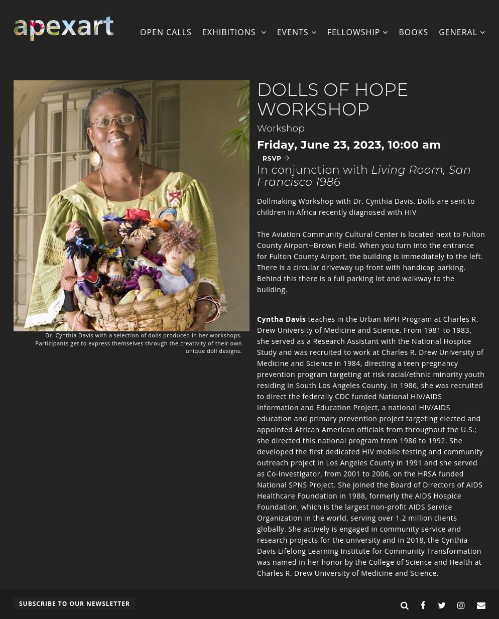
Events (297, 32)
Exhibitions (234, 32)
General (462, 32)
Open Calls (166, 32)
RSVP (276, 158)
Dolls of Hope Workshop (333, 99)
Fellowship (358, 32)
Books (413, 32)
